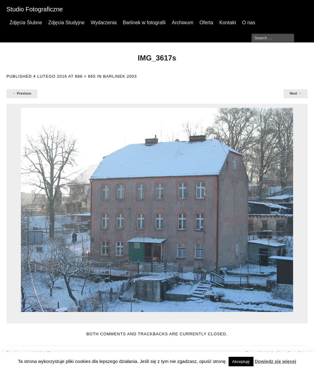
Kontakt (227, 22)
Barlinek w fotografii (144, 22)
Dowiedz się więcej (275, 361)
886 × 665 (85, 76)
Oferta (206, 22)
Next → (295, 93)
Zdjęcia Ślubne (26, 22)
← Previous (22, 93)
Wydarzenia (103, 22)
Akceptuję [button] (241, 361)
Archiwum (182, 22)
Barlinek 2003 (120, 76)
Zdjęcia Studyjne (66, 22)
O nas (248, 22)
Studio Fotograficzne (34, 9)
